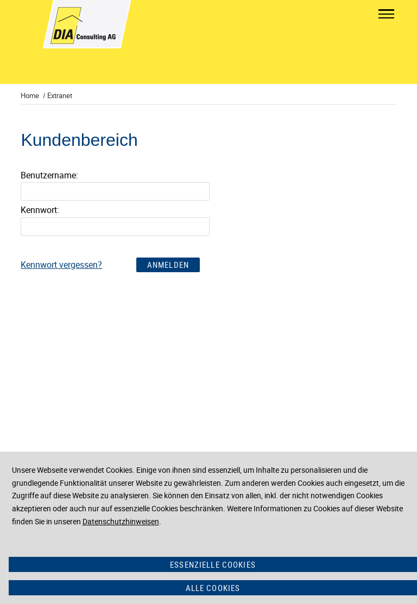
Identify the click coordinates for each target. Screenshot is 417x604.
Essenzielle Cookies (213, 564)
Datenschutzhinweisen (121, 521)
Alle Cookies (213, 587)
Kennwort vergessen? (61, 265)
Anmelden (168, 264)
